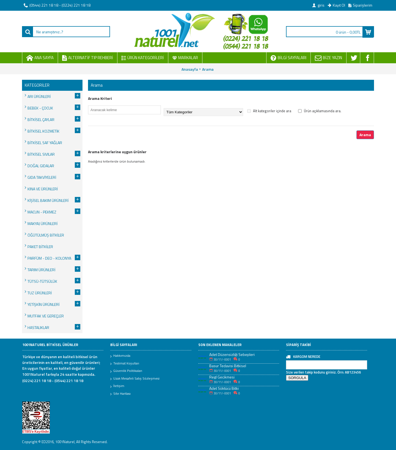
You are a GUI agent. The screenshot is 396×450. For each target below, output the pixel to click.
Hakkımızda (120, 356)
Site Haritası (120, 394)
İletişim (117, 386)
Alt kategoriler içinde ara (269, 111)
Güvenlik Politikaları (126, 371)
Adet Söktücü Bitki (224, 388)
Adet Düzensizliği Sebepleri (232, 354)
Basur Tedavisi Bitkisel (227, 366)
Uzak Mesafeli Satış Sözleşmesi (135, 379)
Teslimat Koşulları (124, 364)
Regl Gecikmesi (222, 377)
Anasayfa (190, 69)
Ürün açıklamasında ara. (319, 111)
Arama (208, 69)
